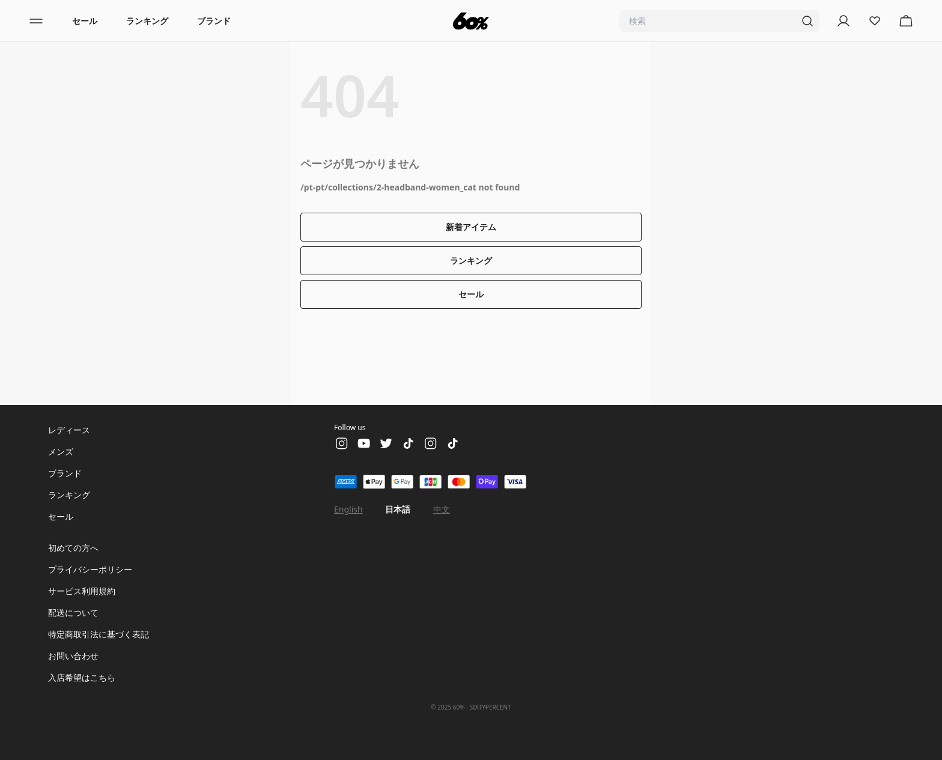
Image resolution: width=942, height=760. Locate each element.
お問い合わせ (73, 655)
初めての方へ (73, 547)
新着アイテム (471, 227)
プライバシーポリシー (90, 569)
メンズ (60, 451)
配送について (73, 612)
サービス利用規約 (81, 591)
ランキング (147, 20)
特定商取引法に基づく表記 (98, 634)
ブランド (214, 20)
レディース (69, 430)
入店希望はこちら (81, 677)
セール (84, 20)
